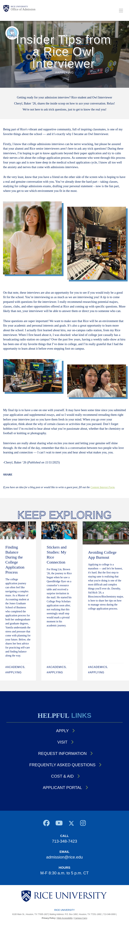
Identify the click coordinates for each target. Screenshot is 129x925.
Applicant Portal (62, 787)
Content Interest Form (103, 487)
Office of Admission (23, 9)
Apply (62, 730)
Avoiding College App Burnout (102, 555)
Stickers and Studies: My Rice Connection (57, 554)
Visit (62, 742)
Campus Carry (80, 918)
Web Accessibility (65, 918)
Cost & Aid (62, 776)
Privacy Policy (48, 918)
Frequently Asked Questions (62, 765)
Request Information (62, 753)
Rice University (19, 7)
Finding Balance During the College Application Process (14, 559)
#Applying (13, 672)
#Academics (15, 667)
